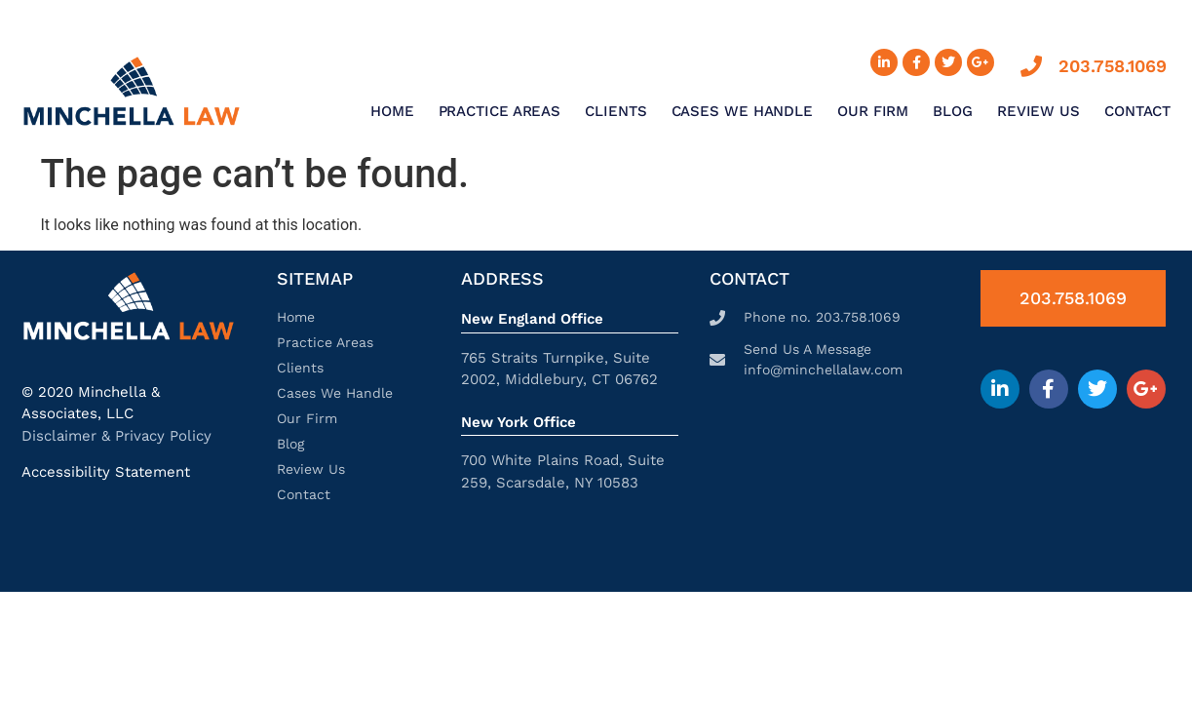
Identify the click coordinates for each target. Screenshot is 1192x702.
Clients (615, 111)
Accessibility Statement (105, 472)
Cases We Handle (743, 111)
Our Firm (872, 111)
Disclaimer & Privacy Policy (116, 436)
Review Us (1038, 111)
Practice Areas (500, 111)
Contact (1137, 111)
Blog (953, 111)
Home (392, 111)
